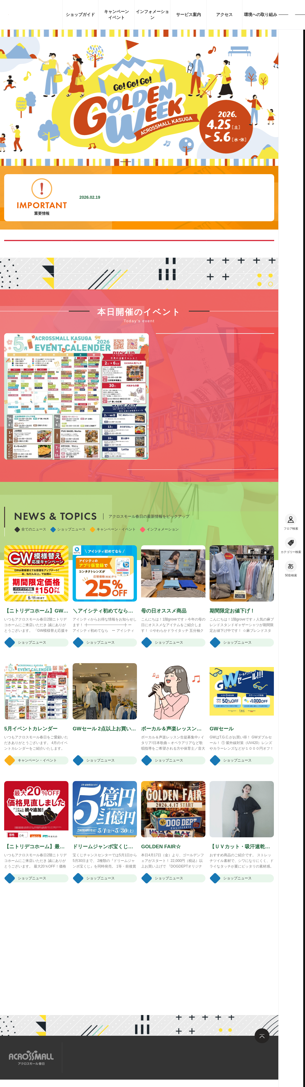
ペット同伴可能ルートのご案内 (200, 248)
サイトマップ (85, 1057)
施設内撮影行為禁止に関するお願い (148, 197)
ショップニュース (68, 612)
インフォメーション (159, 612)
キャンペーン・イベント (113, 612)
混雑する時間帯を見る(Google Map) (78, 248)
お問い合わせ (151, 1057)
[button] (125, 162)
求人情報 (118, 1057)
